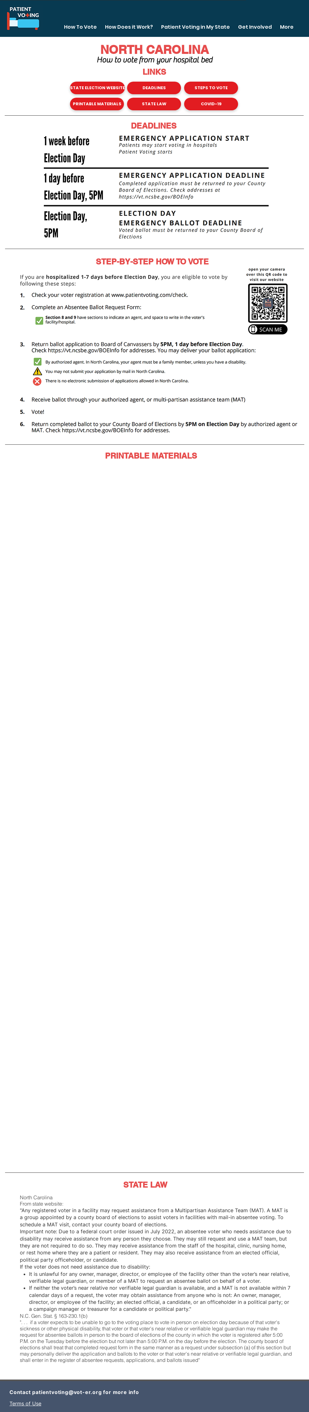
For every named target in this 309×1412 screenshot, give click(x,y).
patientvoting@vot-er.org (67, 1392)
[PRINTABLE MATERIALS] (97, 104)
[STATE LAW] (154, 104)
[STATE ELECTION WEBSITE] (97, 88)
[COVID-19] (211, 104)
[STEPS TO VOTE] (211, 88)
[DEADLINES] (154, 88)
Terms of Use (25, 1403)
